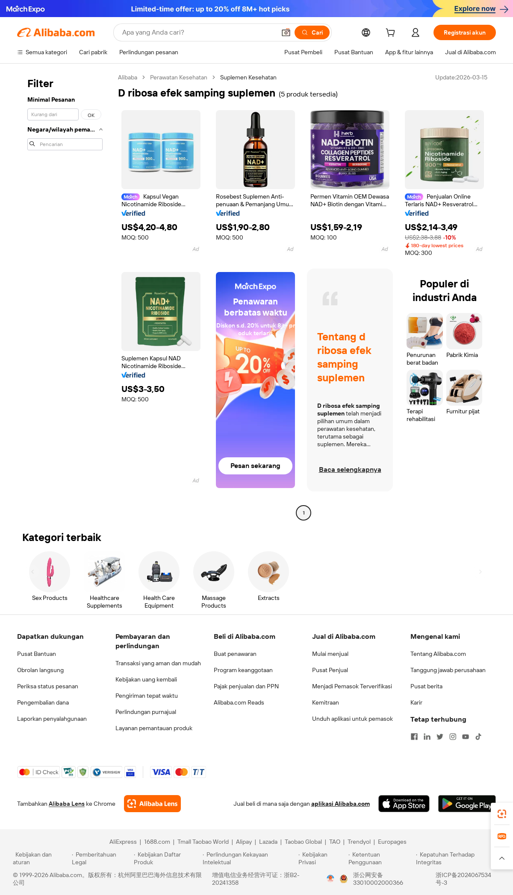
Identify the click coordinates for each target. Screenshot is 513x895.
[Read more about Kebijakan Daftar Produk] (167, 858)
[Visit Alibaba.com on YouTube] (465, 736)
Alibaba (127, 77)
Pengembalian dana (43, 702)
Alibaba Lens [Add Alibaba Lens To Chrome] (67, 803)
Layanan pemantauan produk (153, 728)
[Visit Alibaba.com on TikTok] (478, 736)
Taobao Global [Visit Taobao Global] (303, 841)
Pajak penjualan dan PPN (246, 686)
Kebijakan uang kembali (146, 679)
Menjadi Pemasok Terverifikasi (352, 686)
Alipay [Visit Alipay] (244, 841)
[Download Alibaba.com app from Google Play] (467, 803)
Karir (416, 702)
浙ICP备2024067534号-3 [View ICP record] (463, 879)
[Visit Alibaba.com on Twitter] (440, 736)
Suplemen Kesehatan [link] (248, 77)
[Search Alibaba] (198, 32)
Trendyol (359, 841)
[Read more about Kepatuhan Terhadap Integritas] (458, 858)
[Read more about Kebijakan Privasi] (321, 858)
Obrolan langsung (40, 670)
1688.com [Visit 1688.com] (157, 841)
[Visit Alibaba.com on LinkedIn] (427, 736)
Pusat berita (426, 686)
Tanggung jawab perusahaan (448, 670)
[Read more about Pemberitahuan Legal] (101, 858)
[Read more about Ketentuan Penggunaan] (381, 858)
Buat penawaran (235, 653)
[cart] (392, 33)
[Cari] (312, 32)
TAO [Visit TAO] (334, 841)
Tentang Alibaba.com (438, 653)
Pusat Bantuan (36, 653)
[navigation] (65, 296)
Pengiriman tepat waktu (146, 695)
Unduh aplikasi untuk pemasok (352, 718)
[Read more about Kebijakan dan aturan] (41, 858)
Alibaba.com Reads (239, 702)
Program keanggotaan (243, 670)
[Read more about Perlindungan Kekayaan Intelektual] (249, 858)
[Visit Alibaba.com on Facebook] (414, 736)
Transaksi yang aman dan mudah (158, 663)
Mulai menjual (330, 653)
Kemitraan (325, 702)
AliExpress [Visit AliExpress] (123, 841)
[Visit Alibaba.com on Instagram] (453, 736)
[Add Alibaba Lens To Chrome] (152, 803)
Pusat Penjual (330, 670)
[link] (502, 814)
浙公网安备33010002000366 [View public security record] (378, 879)
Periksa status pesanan (47, 686)
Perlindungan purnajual (145, 711)
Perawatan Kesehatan (178, 77)
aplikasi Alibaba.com (340, 803)
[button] (286, 32)
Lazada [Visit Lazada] (268, 841)
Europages (392, 841)
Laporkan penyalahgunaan (52, 718)
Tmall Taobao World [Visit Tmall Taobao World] (203, 841)
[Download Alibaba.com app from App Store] (404, 803)
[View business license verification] (330, 879)
